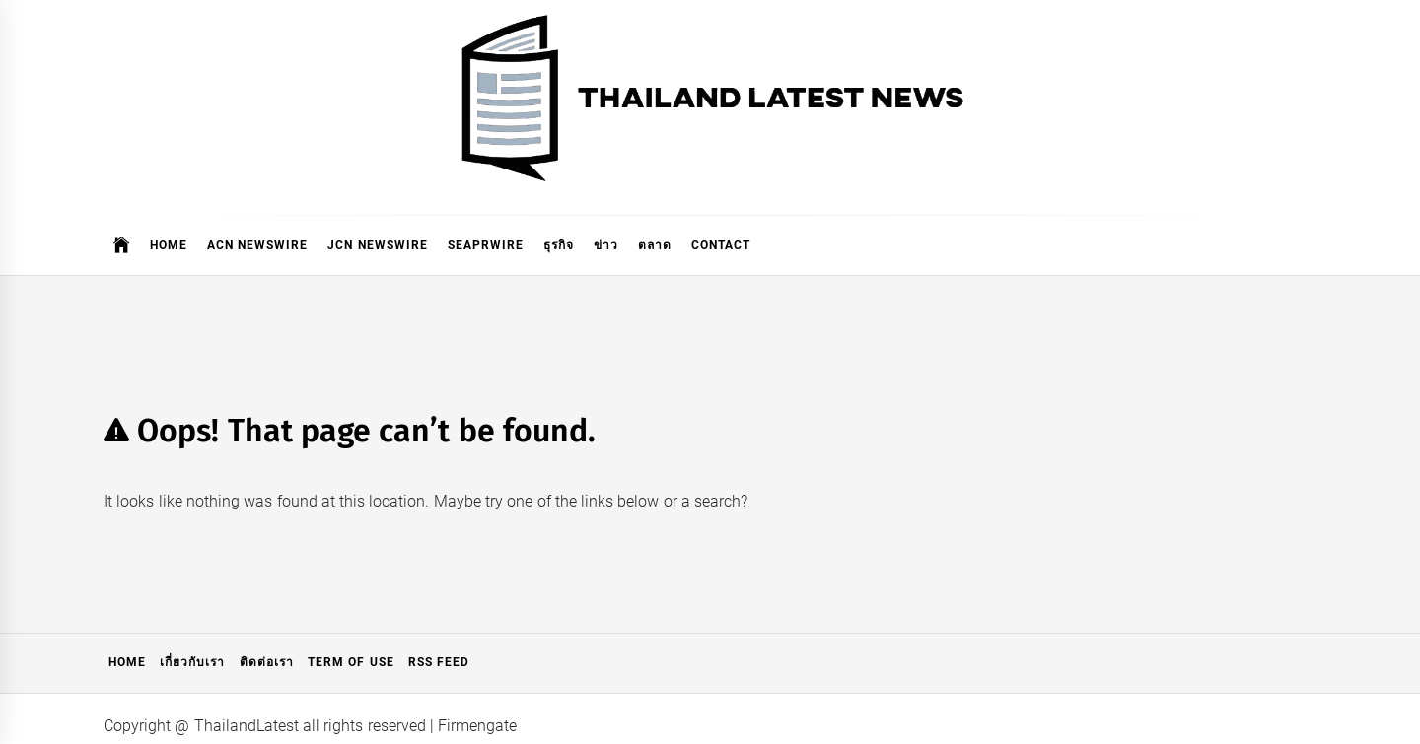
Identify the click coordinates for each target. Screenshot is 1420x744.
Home (168, 245)
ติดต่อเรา (267, 662)
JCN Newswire (377, 245)
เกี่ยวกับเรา (192, 662)
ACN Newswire (257, 245)
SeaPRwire (486, 245)
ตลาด (655, 245)
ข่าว (606, 245)
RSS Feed (438, 662)
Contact (720, 245)
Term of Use (351, 662)
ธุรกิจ (558, 245)
